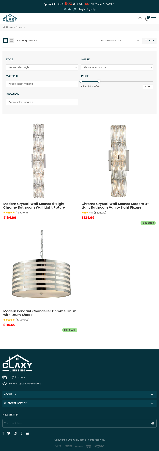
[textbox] (119, 41)
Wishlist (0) (70, 9)
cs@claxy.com (17, 377)
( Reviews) (22, 213)
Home (8, 27)
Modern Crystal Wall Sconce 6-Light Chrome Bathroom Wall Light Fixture (34, 206)
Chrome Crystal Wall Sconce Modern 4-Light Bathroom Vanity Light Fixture (115, 206)
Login (82, 9)
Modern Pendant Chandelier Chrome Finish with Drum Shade (39, 313)
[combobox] (119, 41)
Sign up (91, 9)
